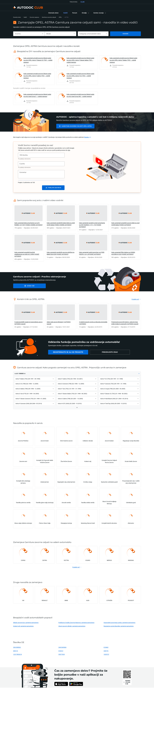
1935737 (106, 654)
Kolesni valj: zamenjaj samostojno (23, 626)
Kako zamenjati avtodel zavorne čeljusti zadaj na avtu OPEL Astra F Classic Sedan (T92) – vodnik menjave (80, 60)
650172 (15, 651)
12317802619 (17, 654)
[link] (53, 13)
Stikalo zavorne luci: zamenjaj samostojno (25, 622)
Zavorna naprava (34, 17)
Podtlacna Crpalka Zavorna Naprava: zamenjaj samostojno (76, 622)
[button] (85, 13)
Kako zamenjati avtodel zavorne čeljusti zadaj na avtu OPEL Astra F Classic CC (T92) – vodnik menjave (37, 60)
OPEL (60, 17)
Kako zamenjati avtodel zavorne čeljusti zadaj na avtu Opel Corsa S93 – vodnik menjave (80, 95)
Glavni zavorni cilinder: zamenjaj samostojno (71, 626)
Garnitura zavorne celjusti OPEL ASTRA (75, 126)
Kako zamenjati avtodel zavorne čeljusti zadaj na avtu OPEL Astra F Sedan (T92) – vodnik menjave (123, 60)
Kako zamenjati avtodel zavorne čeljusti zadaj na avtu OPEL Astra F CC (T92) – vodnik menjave (80, 76)
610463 (106, 647)
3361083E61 (17, 647)
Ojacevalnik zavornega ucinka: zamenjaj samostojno (119, 622)
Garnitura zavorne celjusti (49, 17)
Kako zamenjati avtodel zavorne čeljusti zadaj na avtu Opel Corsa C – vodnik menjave (37, 95)
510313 (60, 651)
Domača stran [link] (17, 17)
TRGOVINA (73, 2)
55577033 (61, 654)
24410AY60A (62, 647)
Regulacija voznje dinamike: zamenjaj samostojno (119, 626)
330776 (106, 651)
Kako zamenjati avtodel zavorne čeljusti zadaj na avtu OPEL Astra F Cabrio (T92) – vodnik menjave (37, 76)
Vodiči (25, 17)
